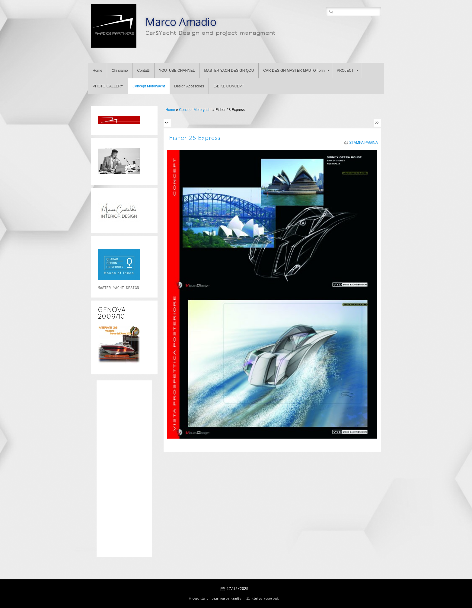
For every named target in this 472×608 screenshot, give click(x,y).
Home (97, 70)
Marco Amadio (180, 21)
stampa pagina (363, 142)
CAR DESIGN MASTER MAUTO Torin (296, 70)
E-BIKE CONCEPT (228, 86)
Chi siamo (120, 70)
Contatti (143, 70)
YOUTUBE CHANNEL (177, 70)
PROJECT (347, 70)
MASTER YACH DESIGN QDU (229, 70)
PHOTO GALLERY (108, 86)
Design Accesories (189, 86)
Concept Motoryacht (148, 86)
